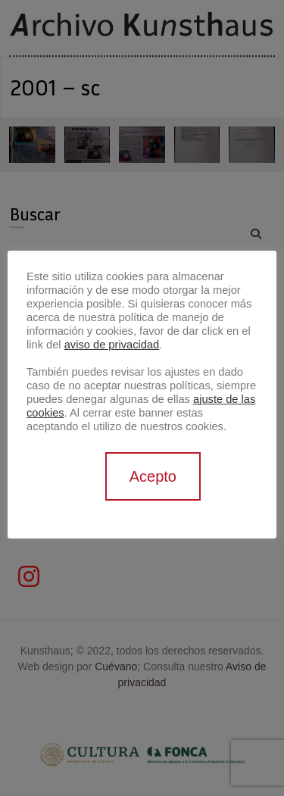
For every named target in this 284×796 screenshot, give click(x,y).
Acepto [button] (153, 476)
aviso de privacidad (111, 345)
